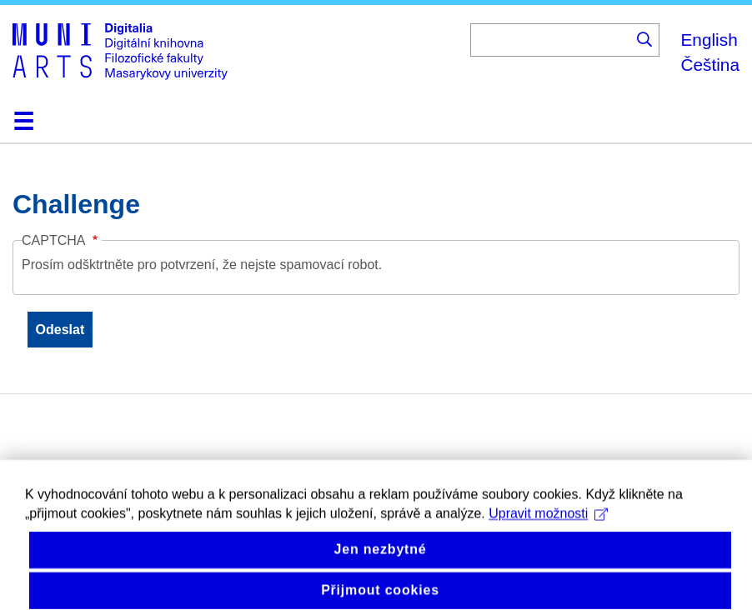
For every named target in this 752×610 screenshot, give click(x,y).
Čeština (709, 64)
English (708, 39)
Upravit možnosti (548, 525)
